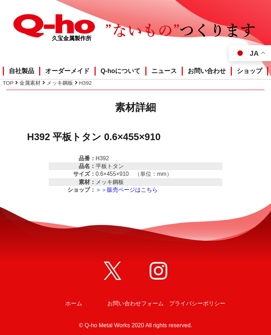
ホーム (73, 303)
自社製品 (21, 70)
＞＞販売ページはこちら (127, 190)
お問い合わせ (207, 70)
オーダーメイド (67, 70)
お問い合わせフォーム (135, 303)
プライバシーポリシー (197, 303)
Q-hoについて (120, 70)
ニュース (164, 70)
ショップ (249, 70)
